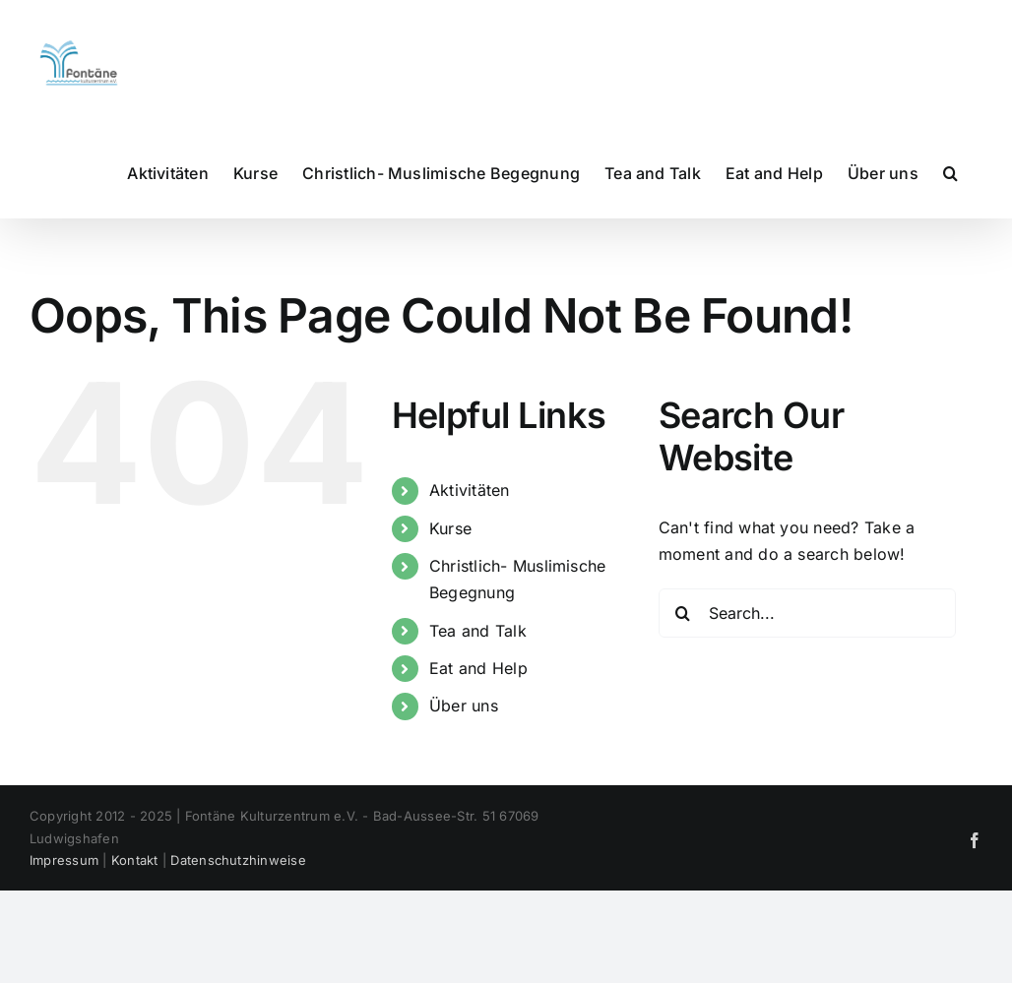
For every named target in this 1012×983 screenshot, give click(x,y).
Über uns (463, 705)
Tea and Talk (478, 631)
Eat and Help (478, 668)
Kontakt (134, 860)
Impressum (64, 860)
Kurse (450, 528)
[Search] (683, 613)
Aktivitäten (469, 490)
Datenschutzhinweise (238, 860)
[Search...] (808, 613)
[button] (950, 172)
